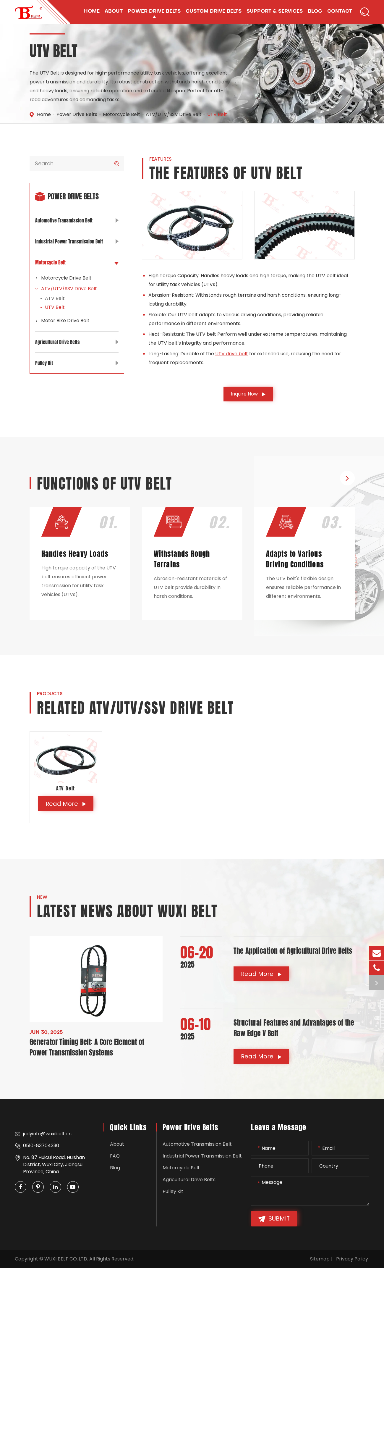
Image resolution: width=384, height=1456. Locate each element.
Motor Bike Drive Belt (62, 320)
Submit (274, 1218)
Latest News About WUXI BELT (127, 911)
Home (44, 114)
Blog (115, 1167)
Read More (66, 804)
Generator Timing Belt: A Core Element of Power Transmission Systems (87, 1047)
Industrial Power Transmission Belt (77, 241)
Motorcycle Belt (121, 114)
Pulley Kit (77, 363)
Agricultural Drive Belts (77, 342)
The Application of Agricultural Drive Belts (293, 950)
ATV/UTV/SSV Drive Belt (174, 114)
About (117, 1144)
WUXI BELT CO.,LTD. (66, 1258)
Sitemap (320, 1258)
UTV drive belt (231, 353)
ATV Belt (55, 298)
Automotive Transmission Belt (77, 220)
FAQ (115, 1155)
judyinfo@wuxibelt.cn (43, 1133)
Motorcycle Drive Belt (63, 278)
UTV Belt (217, 114)
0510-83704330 (37, 1145)
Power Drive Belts (76, 114)
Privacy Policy (352, 1258)
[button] (347, 478)
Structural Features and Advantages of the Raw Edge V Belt (294, 1028)
